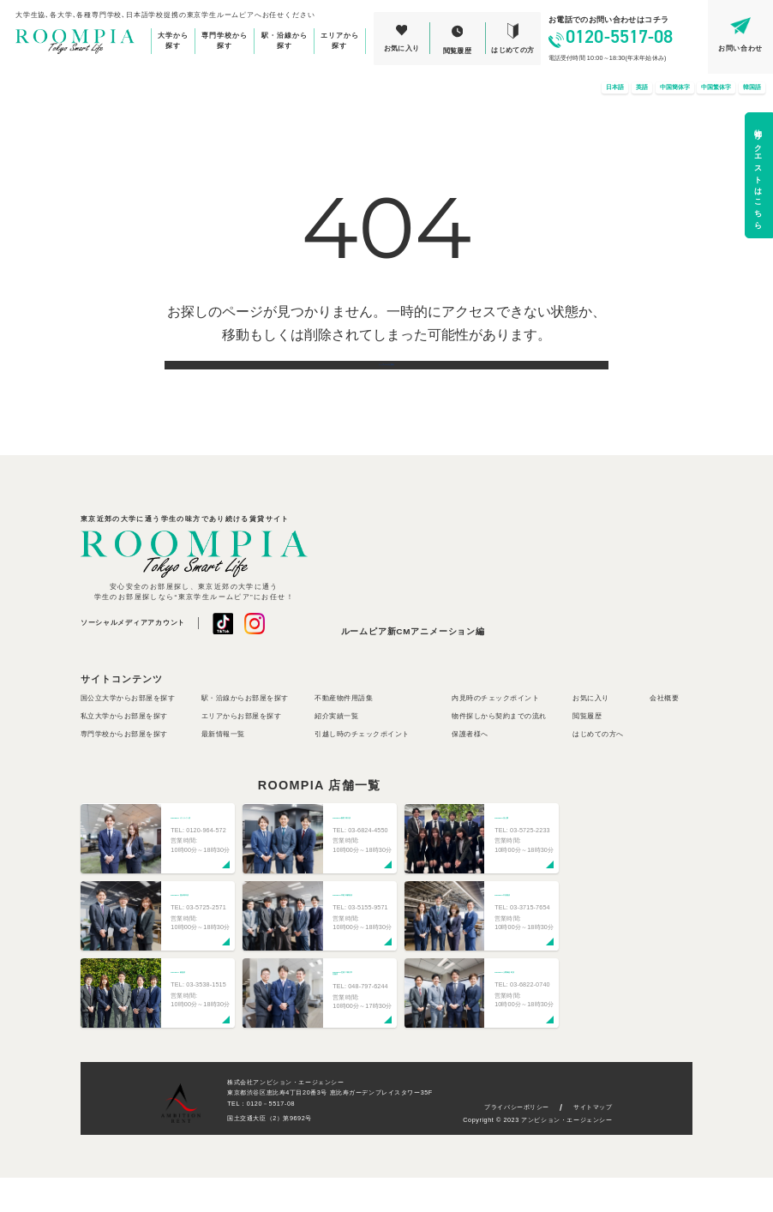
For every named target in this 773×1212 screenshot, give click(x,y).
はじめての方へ (597, 769)
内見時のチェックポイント (495, 732)
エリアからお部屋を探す (241, 750)
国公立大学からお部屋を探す (128, 732)
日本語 (615, 88)
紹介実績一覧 (336, 750)
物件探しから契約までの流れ (499, 750)
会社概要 (664, 732)
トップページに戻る (386, 382)
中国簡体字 (675, 88)
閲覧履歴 (587, 750)
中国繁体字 (716, 88)
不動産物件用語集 (344, 732)
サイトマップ (592, 1141)
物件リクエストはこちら (759, 174)
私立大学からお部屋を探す (124, 750)
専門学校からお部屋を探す (124, 769)
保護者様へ (470, 769)
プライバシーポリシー (516, 1141)
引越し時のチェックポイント (362, 769)
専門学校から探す (224, 41)
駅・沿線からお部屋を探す (245, 732)
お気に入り (590, 732)
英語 (642, 88)
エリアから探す (340, 41)
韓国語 (752, 88)
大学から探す (173, 41)
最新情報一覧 (223, 769)
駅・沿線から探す (284, 41)
